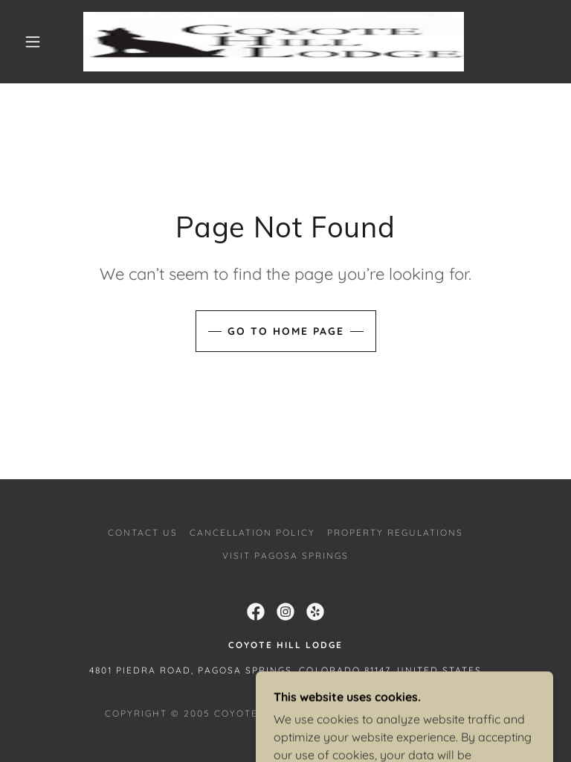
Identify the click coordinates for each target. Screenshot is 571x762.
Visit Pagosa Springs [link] (285, 555)
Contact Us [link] (143, 532)
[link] (273, 41)
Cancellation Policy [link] (252, 532)
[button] (33, 42)
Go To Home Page (286, 331)
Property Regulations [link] (395, 532)
